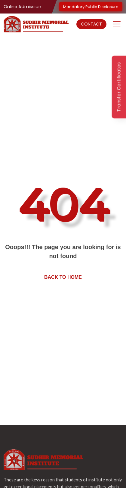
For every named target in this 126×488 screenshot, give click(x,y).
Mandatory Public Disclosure (90, 6)
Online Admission (22, 7)
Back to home (63, 277)
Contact (91, 24)
